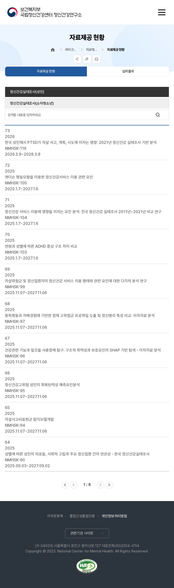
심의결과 (128, 71)
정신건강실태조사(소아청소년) (32, 103)
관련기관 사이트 (81, 533)
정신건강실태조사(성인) (27, 92)
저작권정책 (55, 516)
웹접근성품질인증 (82, 516)
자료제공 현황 (46, 71)
